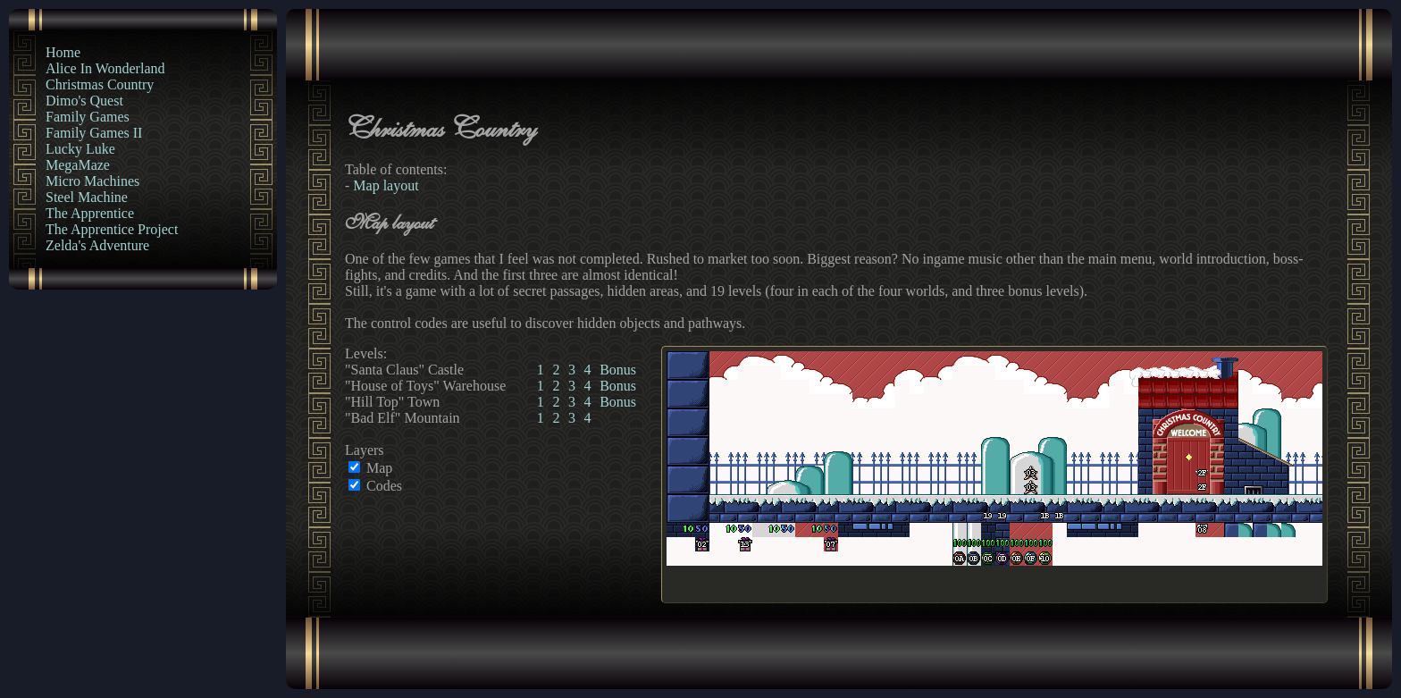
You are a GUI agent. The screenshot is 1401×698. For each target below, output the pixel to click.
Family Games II (94, 132)
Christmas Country (100, 84)
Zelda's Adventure (97, 245)
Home (63, 52)
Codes (384, 485)
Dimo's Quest (84, 100)
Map (379, 467)
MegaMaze (78, 164)
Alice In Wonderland (105, 68)
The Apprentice (90, 213)
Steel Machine (87, 197)
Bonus (618, 369)
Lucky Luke (80, 148)
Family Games (88, 116)
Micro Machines (92, 181)
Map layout (385, 185)
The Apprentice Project (112, 229)
